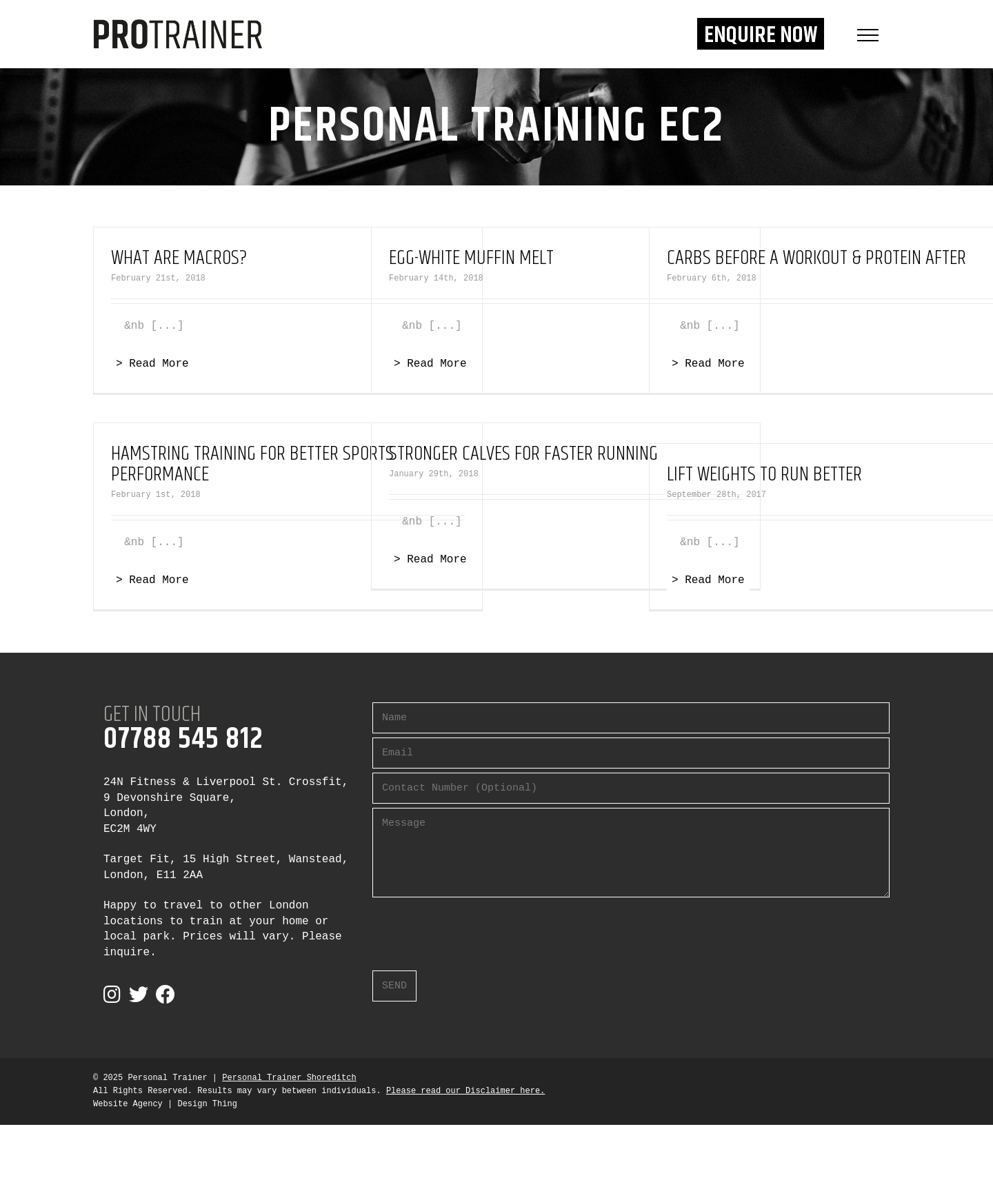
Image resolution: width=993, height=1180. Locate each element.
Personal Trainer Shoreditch (289, 1078)
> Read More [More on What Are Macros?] (152, 364)
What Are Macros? (179, 258)
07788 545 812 (183, 739)
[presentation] (477, 928)
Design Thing (207, 1104)
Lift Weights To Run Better (764, 474)
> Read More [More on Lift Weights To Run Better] (708, 580)
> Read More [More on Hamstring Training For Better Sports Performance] (152, 580)
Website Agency (128, 1104)
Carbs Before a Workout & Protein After (816, 258)
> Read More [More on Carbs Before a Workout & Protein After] (708, 364)
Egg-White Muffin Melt (471, 258)
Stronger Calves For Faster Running (523, 453)
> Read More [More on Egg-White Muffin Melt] (430, 364)
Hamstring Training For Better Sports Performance (252, 464)
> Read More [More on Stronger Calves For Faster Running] (430, 559)
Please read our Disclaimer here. (465, 1091)
